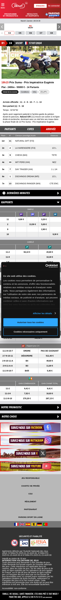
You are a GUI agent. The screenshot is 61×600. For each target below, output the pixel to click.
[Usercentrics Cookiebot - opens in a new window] (45, 266)
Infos (34, 92)
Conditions (25, 92)
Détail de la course (10, 92)
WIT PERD (20, 162)
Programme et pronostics (10, 15)
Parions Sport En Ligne (30, 517)
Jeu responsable (31, 478)
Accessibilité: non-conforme (14, 588)
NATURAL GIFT (22, 141)
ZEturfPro (43, 92)
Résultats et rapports (32, 15)
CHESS (19, 155)
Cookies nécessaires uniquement (30, 331)
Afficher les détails (42, 313)
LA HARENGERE (23, 148)
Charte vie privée (30, 486)
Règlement (30, 501)
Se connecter (54, 6)
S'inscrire (40, 6)
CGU (30, 494)
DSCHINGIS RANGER (25, 183)
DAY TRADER (21, 169)
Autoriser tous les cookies (30, 322)
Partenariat (30, 509)
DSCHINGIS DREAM (25, 176)
